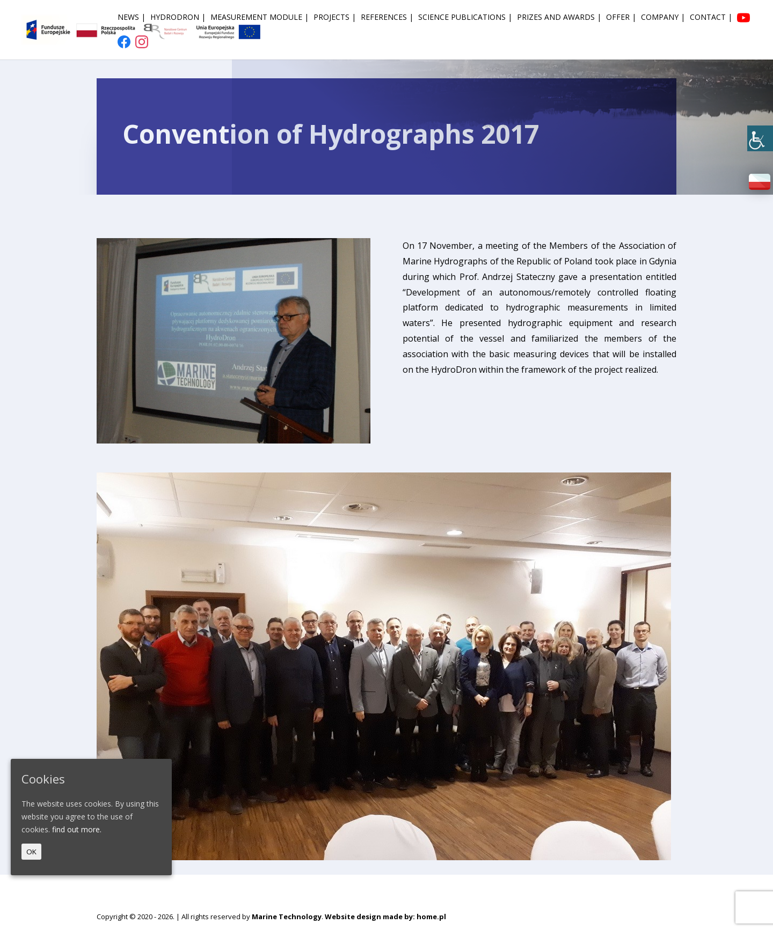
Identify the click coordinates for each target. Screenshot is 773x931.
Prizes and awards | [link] (559, 17)
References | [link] (387, 17)
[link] (760, 138)
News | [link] (131, 17)
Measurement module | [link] (259, 17)
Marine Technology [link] (287, 916)
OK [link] (31, 851)
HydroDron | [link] (178, 17)
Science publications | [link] (465, 17)
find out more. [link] (76, 829)
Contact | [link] (711, 17)
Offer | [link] (621, 17)
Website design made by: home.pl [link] (385, 916)
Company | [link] (663, 17)
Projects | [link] (334, 17)
